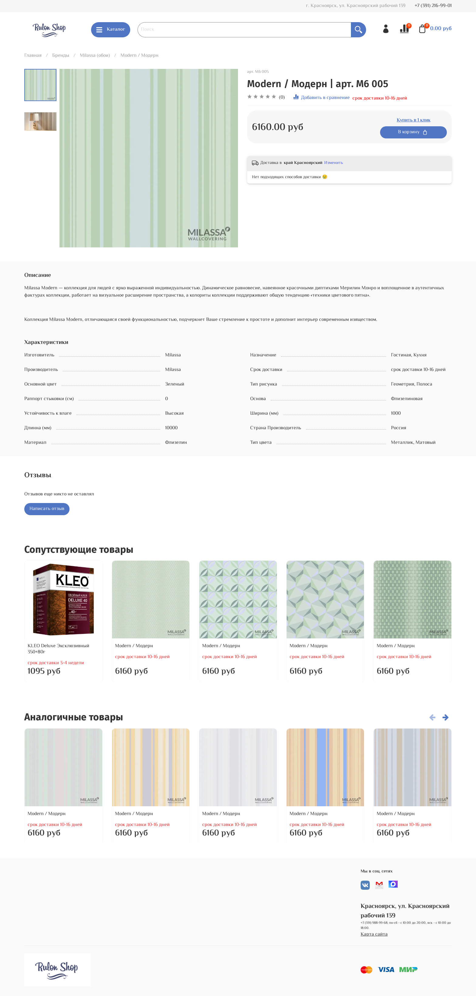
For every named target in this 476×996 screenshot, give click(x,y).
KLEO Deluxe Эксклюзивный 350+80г (58, 649)
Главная (33, 55)
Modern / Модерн (139, 55)
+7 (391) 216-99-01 (433, 6)
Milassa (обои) (95, 55)
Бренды (60, 55)
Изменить (333, 163)
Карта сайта (374, 934)
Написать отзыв (46, 509)
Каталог (110, 29)
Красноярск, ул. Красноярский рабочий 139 (405, 911)
